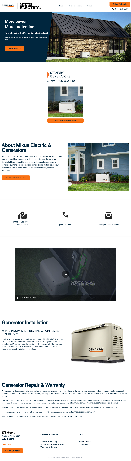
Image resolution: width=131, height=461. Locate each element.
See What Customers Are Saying (15, 178)
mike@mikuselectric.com (108, 225)
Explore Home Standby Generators (65, 120)
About (61, 6)
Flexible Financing (75, 6)
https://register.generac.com (84, 412)
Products (91, 6)
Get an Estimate (120, 4)
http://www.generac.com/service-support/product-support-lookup (94, 403)
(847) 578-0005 (122, 9)
